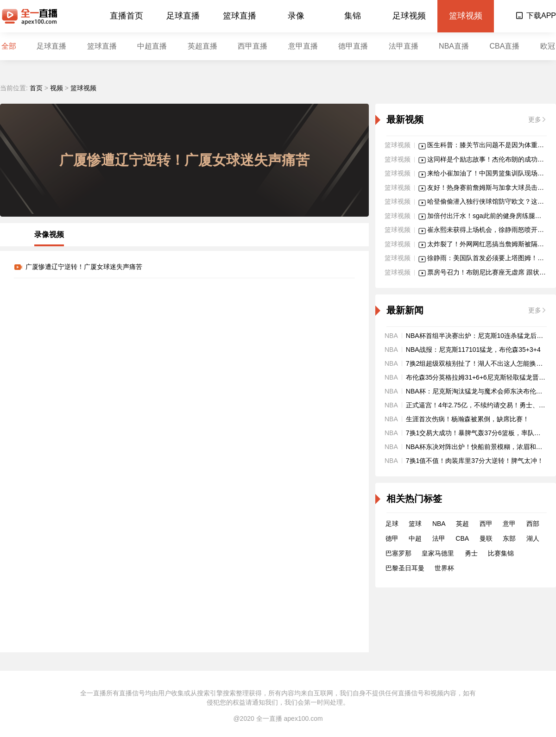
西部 (532, 523)
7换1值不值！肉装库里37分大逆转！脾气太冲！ (474, 460)
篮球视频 (465, 15)
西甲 (486, 523)
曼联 (486, 538)
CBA (462, 538)
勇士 (471, 553)
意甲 (509, 523)
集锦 (352, 15)
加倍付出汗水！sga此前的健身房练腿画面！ (491, 215)
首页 (36, 88)
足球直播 (183, 15)
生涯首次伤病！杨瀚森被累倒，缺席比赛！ (467, 419)
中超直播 (152, 46)
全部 (8, 46)
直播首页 (126, 15)
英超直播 (202, 46)
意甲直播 (303, 46)
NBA (439, 523)
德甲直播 (353, 46)
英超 (462, 523)
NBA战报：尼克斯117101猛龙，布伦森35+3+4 (473, 349)
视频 (56, 88)
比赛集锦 (501, 553)
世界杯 (444, 568)
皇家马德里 (438, 553)
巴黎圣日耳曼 (404, 568)
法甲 (438, 538)
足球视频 (409, 15)
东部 (509, 538)
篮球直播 (239, 15)
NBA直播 (454, 46)
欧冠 (547, 46)
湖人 (532, 538)
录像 (296, 15)
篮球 (415, 523)
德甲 (391, 538)
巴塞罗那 (398, 553)
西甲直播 (252, 46)
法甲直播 (403, 46)
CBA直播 (504, 46)
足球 (391, 523)
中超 (415, 538)
